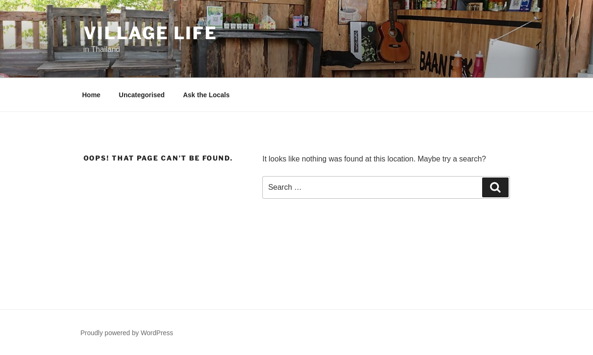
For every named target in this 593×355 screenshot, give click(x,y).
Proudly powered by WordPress (127, 333)
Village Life (151, 33)
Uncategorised (142, 95)
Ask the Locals (206, 95)
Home (91, 95)
